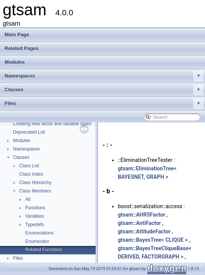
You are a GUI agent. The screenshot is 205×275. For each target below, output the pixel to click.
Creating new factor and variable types (52, 123)
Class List (29, 165)
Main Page (17, 34)
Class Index (31, 174)
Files (104, 103)
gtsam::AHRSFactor (141, 215)
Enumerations (39, 233)
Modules (15, 62)
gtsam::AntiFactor (139, 223)
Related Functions (43, 249)
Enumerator (37, 241)
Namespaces (104, 76)
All (27, 199)
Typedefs (34, 224)
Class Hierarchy (35, 182)
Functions (35, 207)
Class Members (35, 191)
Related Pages (22, 48)
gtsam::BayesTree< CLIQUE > (153, 240)
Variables (34, 216)
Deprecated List (29, 132)
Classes (104, 89)
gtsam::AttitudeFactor (144, 231)
